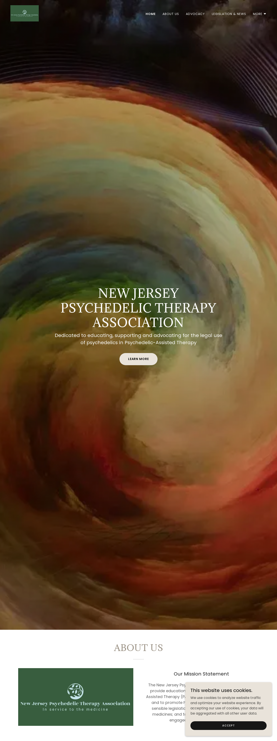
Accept (228, 725)
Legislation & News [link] (229, 14)
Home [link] (151, 14)
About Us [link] (171, 14)
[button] (260, 13)
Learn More (138, 359)
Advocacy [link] (195, 14)
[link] (24, 13)
